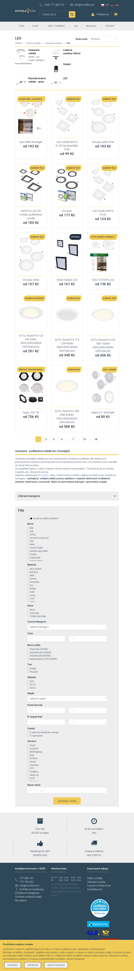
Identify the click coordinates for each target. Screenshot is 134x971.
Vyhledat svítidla (67, 801)
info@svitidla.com (84, 4)
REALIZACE (91, 26)
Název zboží (33, 785)
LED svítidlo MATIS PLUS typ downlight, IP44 (67, 145)
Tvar (29, 664)
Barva (30, 523)
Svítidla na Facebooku (31, 889)
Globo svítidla (94, 878)
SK (107, 5)
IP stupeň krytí (34, 716)
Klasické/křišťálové (23, 63)
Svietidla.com (94, 889)
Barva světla (33, 645)
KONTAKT (110, 26)
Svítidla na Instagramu (27, 892)
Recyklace (21, 900)
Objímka (31, 677)
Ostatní (31, 60)
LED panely (43, 475)
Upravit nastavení (56, 965)
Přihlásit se (103, 14)
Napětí (30, 693)
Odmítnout (32, 965)
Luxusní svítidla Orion (99, 885)
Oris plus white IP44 (103, 141)
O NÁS (35, 26)
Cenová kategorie (36, 621)
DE (112, 5)
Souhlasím (12, 965)
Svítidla (18, 43)
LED (37, 57)
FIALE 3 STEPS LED (103, 279)
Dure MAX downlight (30, 141)
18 (96, 439)
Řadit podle (81, 39)
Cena (30, 633)
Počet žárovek (34, 705)
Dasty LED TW (31, 412)
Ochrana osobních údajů (28, 896)
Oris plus (67, 210)
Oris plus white (31, 279)
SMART (31, 57)
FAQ (76, 26)
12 (84, 439)
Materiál (31, 564)
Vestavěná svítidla (53, 43)
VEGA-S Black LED (67, 279)
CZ (102, 5)
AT (117, 5)
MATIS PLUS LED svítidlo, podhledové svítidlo (31, 214)
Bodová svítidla (33, 43)
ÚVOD (21, 26)
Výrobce (31, 741)
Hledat (72, 14)
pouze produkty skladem (42, 518)
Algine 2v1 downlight (103, 412)
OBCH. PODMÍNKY (56, 26)
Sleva (30, 605)
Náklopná (40, 60)
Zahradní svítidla (96, 881)
